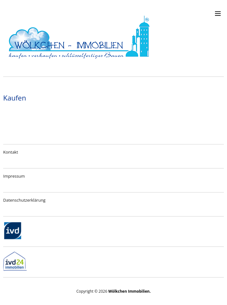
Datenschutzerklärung (24, 200)
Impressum (14, 176)
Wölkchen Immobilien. (129, 291)
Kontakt (10, 152)
